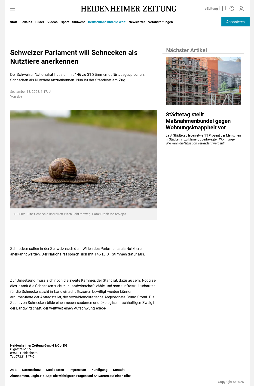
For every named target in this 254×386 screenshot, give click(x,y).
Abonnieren (235, 22)
